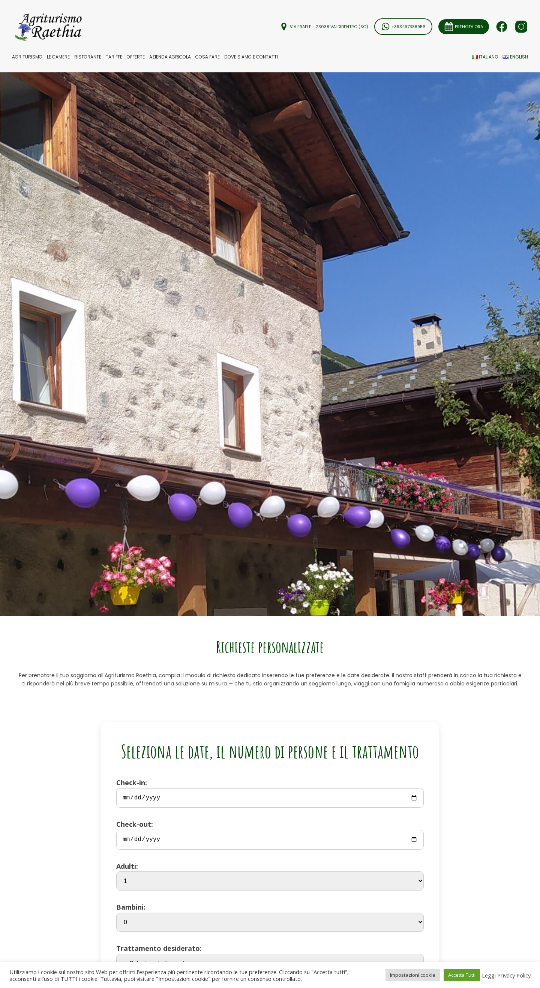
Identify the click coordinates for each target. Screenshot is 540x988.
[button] (27, 56)
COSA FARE (207, 57)
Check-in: (270, 793)
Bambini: (270, 917)
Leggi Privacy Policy (506, 975)
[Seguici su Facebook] (501, 26)
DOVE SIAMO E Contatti (251, 57)
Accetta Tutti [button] (462, 975)
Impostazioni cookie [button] (412, 975)
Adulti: (270, 876)
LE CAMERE (58, 57)
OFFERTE (136, 57)
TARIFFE (114, 57)
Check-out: (270, 834)
